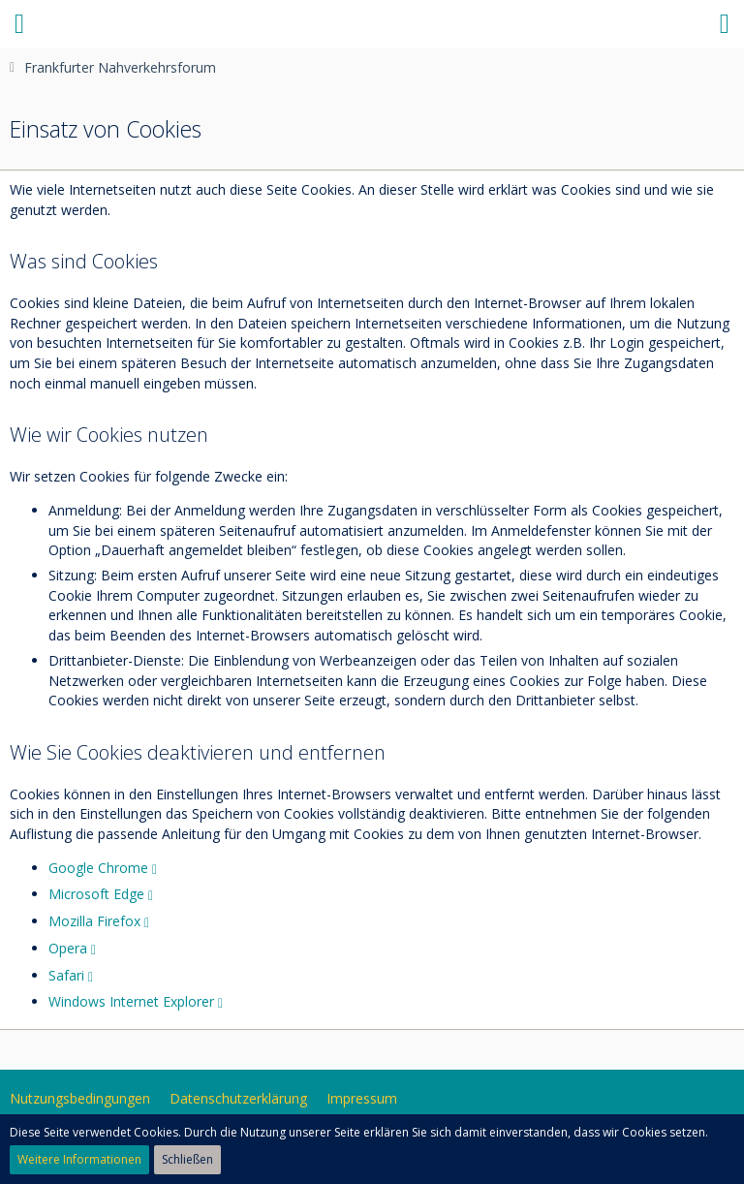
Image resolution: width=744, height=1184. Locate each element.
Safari (66, 975)
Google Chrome (98, 867)
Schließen (187, 1159)
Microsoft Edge (96, 894)
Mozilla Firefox (94, 921)
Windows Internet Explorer (131, 1001)
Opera (67, 948)
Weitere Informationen (79, 1159)
